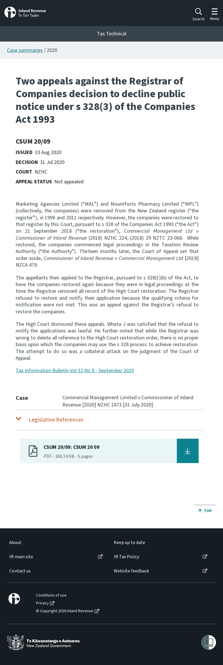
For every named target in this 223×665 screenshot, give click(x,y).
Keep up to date (129, 542)
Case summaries (25, 50)
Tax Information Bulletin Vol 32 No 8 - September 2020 (75, 370)
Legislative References (56, 420)
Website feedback (131, 571)
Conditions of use (51, 595)
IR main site (21, 557)
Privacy (42, 603)
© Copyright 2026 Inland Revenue (64, 611)
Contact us (20, 571)
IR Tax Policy (126, 557)
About (15, 542)
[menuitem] (55, 542)
